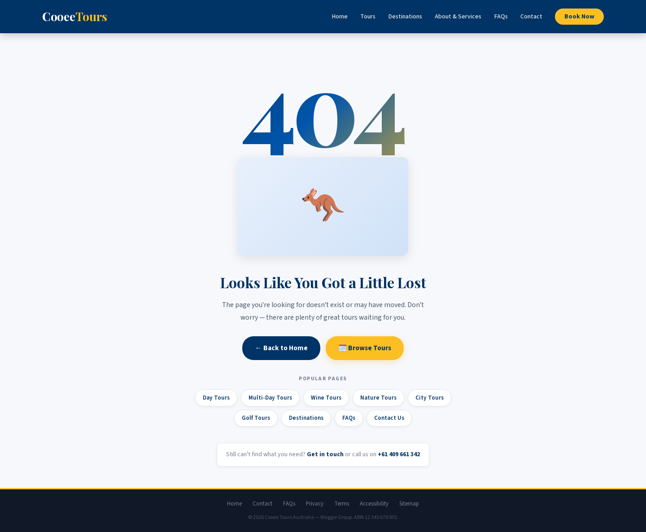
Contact (531, 16)
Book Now (579, 16)
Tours (367, 16)
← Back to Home (281, 348)
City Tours (429, 398)
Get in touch (325, 455)
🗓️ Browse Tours (364, 348)
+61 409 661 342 (399, 455)
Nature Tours (378, 398)
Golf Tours (256, 418)
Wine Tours (326, 398)
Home (340, 16)
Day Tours (216, 398)
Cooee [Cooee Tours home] (74, 16)
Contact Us (389, 418)
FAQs (501, 16)
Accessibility (374, 504)
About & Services (458, 16)
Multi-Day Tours (270, 398)
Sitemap (409, 504)
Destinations (405, 16)
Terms (341, 504)
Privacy (314, 504)
